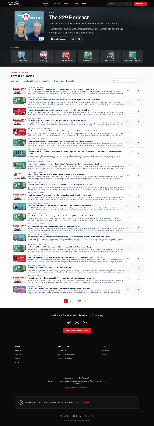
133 (79, 301)
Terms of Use (89, 416)
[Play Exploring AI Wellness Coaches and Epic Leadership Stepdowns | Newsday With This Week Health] (138, 90)
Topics (75, 4)
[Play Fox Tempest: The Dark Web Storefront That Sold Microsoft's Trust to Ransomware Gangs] (138, 248)
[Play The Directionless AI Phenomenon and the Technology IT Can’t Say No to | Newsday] (138, 121)
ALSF (84, 4)
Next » (86, 301)
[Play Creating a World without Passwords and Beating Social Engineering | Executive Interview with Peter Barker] (138, 258)
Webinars (104, 354)
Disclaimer (77, 416)
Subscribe (140, 4)
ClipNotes (105, 350)
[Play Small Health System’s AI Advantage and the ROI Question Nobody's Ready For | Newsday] (138, 196)
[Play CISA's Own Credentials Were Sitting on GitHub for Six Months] (138, 269)
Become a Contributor (66, 354)
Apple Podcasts (58, 39)
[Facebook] (84, 322)
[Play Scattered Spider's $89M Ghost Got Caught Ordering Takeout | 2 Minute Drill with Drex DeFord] (138, 142)
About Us (18, 350)
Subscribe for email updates (77, 330)
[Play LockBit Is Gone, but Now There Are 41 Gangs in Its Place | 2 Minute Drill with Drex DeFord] (138, 186)
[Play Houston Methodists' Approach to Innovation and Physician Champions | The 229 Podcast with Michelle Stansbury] (138, 237)
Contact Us (62, 350)
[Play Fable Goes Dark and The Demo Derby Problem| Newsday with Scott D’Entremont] (138, 175)
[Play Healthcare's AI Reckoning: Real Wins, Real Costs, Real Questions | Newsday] (138, 227)
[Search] (119, 4)
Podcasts (45, 4)
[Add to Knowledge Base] (128, 90)
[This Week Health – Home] (14, 3)
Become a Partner (65, 359)
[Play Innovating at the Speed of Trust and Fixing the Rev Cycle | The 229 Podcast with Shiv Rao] (138, 206)
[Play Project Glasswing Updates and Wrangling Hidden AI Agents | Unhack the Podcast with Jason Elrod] (138, 165)
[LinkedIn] (69, 322)
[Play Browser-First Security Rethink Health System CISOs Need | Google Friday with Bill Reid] (138, 111)
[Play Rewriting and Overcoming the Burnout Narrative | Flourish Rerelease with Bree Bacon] (138, 289)
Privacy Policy (65, 416)
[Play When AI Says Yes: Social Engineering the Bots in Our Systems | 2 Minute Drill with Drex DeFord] (138, 217)
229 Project (84, 402)
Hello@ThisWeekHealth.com (77, 388)
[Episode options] (133, 90)
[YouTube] (77, 322)
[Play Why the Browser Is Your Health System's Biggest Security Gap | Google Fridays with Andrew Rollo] (138, 132)
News (66, 4)
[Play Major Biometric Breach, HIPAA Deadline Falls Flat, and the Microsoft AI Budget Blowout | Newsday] (138, 279)
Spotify (76, 39)
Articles (57, 4)
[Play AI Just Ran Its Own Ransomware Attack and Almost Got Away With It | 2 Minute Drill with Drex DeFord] (138, 101)
